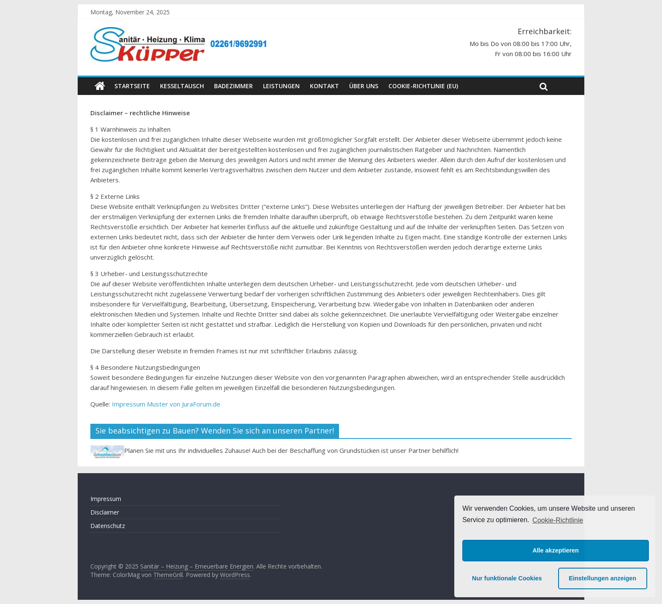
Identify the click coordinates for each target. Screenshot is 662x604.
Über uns (363, 86)
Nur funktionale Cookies (507, 578)
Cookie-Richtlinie (557, 520)
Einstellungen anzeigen (602, 578)
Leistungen (281, 86)
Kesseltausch (182, 86)
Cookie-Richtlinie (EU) (423, 86)
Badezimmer (233, 86)
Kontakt (324, 86)
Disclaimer (104, 512)
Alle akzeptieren (555, 550)
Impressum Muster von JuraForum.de (166, 404)
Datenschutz (107, 526)
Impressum (105, 499)
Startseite (132, 86)
